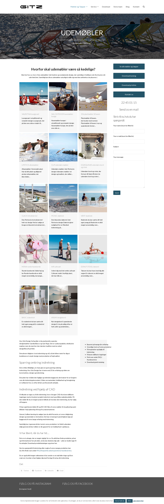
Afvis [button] (129, 501)
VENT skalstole (86, 216)
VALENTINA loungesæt (30, 114)
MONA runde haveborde (31, 267)
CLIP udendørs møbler (59, 165)
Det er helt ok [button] (119, 501)
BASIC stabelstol (28, 317)
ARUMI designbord (58, 317)
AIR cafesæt (56, 267)
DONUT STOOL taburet (90, 267)
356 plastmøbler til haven (90, 114)
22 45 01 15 (129, 102)
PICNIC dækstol (57, 216)
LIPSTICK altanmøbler (30, 165)
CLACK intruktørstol (29, 216)
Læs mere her (138, 501)
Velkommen (77, 43)
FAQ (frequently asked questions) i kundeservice (54, 451)
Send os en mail (129, 109)
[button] (143, 7)
